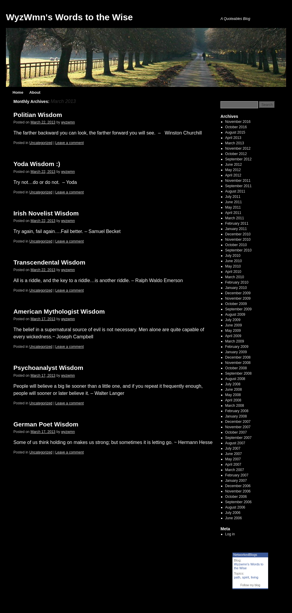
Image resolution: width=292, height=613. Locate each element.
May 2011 (233, 207)
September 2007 (238, 438)
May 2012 (233, 170)
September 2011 (238, 186)
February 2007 (236, 475)
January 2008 (236, 416)
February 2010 (236, 282)
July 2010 (232, 256)
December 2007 (238, 422)
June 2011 (233, 202)
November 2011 (238, 181)
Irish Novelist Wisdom (46, 213)
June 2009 (233, 325)
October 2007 (236, 432)
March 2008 (234, 406)
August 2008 (235, 379)
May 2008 (233, 395)
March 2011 (234, 218)
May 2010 (233, 266)
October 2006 (236, 497)
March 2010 (234, 277)
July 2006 (232, 513)
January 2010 (236, 288)
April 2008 (233, 400)
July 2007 (232, 448)
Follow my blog (250, 585)
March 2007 (234, 470)
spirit (245, 577)
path (237, 577)
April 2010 (233, 272)
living (254, 577)
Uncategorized (40, 143)
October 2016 (236, 127)
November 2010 (238, 239)
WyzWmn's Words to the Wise (69, 17)
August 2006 (235, 507)
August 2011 (235, 191)
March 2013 (234, 143)
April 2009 (233, 336)
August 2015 (235, 132)
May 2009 (233, 331)
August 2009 (235, 314)
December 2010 (238, 234)
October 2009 (236, 304)
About (35, 92)
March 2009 (234, 341)
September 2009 (238, 309)
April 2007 (233, 464)
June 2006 (233, 518)
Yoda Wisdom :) (36, 163)
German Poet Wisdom (45, 424)
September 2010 (238, 250)
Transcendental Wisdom (49, 262)
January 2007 (236, 480)
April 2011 (233, 213)
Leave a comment (69, 143)
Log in (230, 534)
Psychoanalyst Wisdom (48, 367)
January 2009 (236, 352)
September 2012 (238, 159)
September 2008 (238, 373)
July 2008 (232, 384)
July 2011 (232, 197)
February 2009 (236, 347)
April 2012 (233, 175)
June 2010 (233, 261)
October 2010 (236, 245)
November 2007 (238, 427)
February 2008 (236, 411)
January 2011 (236, 229)
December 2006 (238, 486)
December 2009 (238, 293)
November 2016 (238, 122)
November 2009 (238, 298)
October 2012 (236, 154)
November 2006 (238, 491)
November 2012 (238, 148)
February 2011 (236, 223)
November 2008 (238, 363)
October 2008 (236, 368)
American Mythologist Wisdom (59, 311)
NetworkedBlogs (245, 554)
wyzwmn (68, 122)
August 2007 (235, 443)
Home (18, 92)
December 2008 (238, 357)
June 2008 (233, 389)
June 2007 (233, 454)
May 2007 (233, 459)
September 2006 (238, 502)
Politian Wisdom (37, 114)
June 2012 (233, 164)
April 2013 (233, 138)
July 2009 (232, 320)
